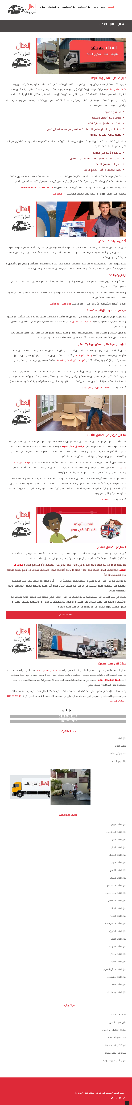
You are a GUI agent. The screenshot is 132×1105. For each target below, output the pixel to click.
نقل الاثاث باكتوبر (118, 939)
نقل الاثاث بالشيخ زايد (117, 946)
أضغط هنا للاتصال (66, 615)
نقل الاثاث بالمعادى (117, 901)
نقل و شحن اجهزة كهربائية (114, 1060)
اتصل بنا (42, 7)
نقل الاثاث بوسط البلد (116, 992)
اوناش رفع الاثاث (84, 355)
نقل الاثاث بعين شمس (116, 977)
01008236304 (45, 187)
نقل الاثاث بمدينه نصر (116, 885)
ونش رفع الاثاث (119, 761)
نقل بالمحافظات (53, 7)
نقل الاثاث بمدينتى (118, 954)
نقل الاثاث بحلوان (118, 862)
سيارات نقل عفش (81, 321)
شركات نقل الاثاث (116, 89)
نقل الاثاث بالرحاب (118, 847)
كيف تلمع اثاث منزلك (117, 1037)
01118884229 (28, 187)
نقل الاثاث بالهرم (118, 824)
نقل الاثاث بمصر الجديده (115, 893)
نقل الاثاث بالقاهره (68, 7)
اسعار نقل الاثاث (118, 1015)
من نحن (95, 7)
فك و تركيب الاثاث (118, 753)
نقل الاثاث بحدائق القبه (115, 923)
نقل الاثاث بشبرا (119, 984)
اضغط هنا (58, 194)
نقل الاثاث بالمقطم (117, 855)
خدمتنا (103, 7)
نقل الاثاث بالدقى (118, 840)
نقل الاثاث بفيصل (118, 878)
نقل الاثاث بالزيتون (118, 916)
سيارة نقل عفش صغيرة (48, 670)
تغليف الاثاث (120, 746)
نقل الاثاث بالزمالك (118, 908)
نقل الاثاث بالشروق (117, 931)
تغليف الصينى (103, 499)
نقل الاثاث (121, 738)
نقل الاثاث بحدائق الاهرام (115, 969)
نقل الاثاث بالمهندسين (116, 832)
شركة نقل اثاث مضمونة (115, 1045)
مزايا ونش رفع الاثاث (61, 304)
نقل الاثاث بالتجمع (118, 870)
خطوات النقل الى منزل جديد (95, 387)
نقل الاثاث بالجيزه (84, 7)
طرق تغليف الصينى (117, 1022)
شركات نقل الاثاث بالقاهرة (71, 360)
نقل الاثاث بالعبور (118, 962)
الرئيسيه (111, 7)
